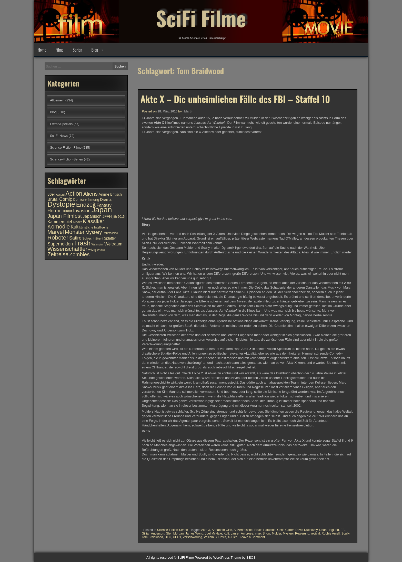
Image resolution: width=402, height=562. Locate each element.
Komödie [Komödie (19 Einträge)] (58, 226)
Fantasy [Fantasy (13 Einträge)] (103, 205)
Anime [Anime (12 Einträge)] (103, 194)
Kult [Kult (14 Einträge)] (74, 227)
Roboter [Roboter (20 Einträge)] (57, 237)
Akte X (205, 530)
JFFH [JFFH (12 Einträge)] (107, 216)
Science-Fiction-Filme (66, 147)
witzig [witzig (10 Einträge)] (92, 250)
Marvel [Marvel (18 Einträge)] (55, 232)
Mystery (288, 533)
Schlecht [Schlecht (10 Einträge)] (88, 238)
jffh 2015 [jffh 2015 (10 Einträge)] (119, 216)
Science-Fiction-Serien (172, 530)
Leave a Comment (252, 537)
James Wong (194, 533)
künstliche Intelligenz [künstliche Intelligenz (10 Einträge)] (93, 227)
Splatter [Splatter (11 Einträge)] (110, 238)
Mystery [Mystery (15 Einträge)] (93, 232)
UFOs (177, 537)
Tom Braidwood (152, 537)
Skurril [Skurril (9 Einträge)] (99, 238)
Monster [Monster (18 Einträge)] (75, 232)
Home (42, 50)
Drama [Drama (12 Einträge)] (106, 199)
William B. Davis (215, 537)
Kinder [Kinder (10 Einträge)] (77, 222)
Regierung (302, 533)
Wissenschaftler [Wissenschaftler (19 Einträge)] (67, 249)
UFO (168, 537)
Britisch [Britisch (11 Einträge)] (116, 194)
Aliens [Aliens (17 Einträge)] (90, 194)
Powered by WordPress (212, 557)
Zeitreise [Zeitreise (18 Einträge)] (57, 254)
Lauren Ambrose (242, 533)
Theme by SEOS (243, 557)
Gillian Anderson (153, 533)
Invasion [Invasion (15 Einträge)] (82, 210)
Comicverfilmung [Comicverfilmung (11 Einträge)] (86, 200)
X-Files (232, 537)
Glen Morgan (175, 533)
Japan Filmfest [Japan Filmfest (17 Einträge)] (64, 216)
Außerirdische (243, 530)
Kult (226, 533)
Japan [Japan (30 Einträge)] (102, 209)
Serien (77, 50)
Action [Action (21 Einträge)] (74, 193)
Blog (94, 50)
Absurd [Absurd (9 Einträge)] (60, 194)
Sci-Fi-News (59, 136)
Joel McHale (213, 533)
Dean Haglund (329, 530)
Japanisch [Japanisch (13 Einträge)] (92, 216)
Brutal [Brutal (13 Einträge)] (52, 199)
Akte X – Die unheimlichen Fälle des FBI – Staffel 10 (235, 99)
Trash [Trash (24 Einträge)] (82, 243)
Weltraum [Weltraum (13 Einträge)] (113, 244)
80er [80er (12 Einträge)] (51, 194)
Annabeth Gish (222, 530)
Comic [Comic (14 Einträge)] (65, 199)
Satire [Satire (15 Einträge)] (75, 238)
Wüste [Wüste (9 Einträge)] (101, 249)
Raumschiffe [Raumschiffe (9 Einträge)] (110, 232)
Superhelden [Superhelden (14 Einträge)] (60, 243)
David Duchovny (306, 530)
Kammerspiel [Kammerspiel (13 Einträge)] (59, 221)
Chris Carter (285, 530)
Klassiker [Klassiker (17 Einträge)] (93, 221)
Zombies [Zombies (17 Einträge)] (79, 254)
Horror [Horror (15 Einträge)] (54, 210)
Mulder (276, 533)
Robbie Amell (330, 533)
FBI (343, 530)
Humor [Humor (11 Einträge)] (67, 211)
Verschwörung (192, 537)
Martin (188, 111)
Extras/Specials (61, 124)
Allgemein (57, 100)
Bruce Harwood (265, 530)
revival (315, 533)
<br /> (157, 493)
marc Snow (262, 533)
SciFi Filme (201, 18)
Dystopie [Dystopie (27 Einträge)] (61, 204)
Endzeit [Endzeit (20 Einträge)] (86, 204)
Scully (345, 533)
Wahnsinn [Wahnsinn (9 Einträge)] (98, 244)
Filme (59, 50)
